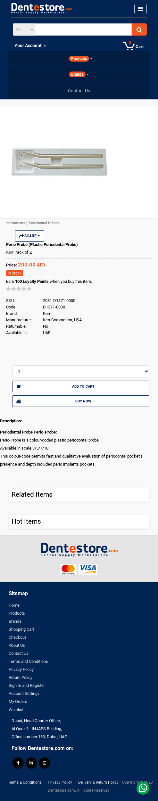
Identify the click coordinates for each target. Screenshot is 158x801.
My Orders (18, 701)
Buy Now (53, 401)
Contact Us (19, 653)
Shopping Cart (21, 629)
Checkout (17, 637)
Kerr (10, 252)
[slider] (19, 288)
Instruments (16, 223)
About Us (17, 645)
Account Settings (24, 693)
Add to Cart (55, 386)
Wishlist (16, 709)
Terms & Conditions (25, 782)
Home (14, 605)
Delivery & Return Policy (98, 782)
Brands (15, 621)
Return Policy (20, 677)
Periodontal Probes (44, 223)
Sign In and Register (27, 685)
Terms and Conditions (28, 661)
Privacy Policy (21, 669)
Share (29, 236)
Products (17, 613)
